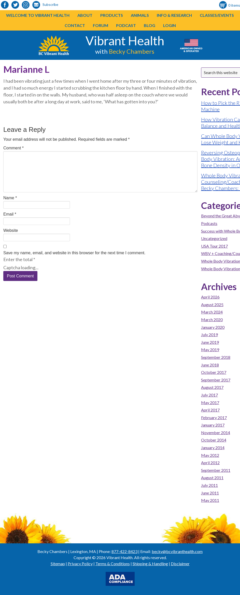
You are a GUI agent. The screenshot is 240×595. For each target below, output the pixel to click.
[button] (123, 15)
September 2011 (215, 470)
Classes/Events (217, 15)
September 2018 (215, 357)
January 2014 (212, 447)
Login (169, 25)
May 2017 (210, 402)
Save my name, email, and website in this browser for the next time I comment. (74, 253)
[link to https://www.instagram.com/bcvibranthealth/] (26, 5)
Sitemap (58, 563)
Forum (100, 25)
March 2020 (212, 319)
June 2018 (210, 364)
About (84, 15)
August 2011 (212, 477)
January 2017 (212, 424)
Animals (140, 15)
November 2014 (215, 432)
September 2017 (215, 379)
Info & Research (174, 15)
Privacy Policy (80, 563)
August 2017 (212, 387)
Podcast (126, 25)
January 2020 (212, 327)
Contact (75, 25)
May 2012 (210, 455)
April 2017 (210, 409)
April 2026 (210, 296)
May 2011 (210, 500)
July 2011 (209, 485)
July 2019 (209, 334)
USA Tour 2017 (214, 246)
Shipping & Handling (150, 563)
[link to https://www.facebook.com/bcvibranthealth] (5, 5)
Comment (13, 148)
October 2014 (213, 439)
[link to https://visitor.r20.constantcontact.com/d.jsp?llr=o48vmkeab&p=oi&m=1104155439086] (36, 5)
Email (9, 214)
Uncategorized (214, 238)
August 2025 (212, 304)
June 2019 (210, 342)
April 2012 (210, 462)
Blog (149, 25)
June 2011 (210, 492)
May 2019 (210, 349)
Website (10, 230)
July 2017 (209, 394)
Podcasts (209, 223)
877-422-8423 (124, 551)
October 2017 (213, 372)
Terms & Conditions (112, 563)
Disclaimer (180, 563)
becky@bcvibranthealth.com (177, 551)
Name (10, 198)
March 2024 (212, 311)
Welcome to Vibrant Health (37, 15)
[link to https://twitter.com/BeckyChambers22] (15, 5)
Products (111, 15)
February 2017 (214, 417)
